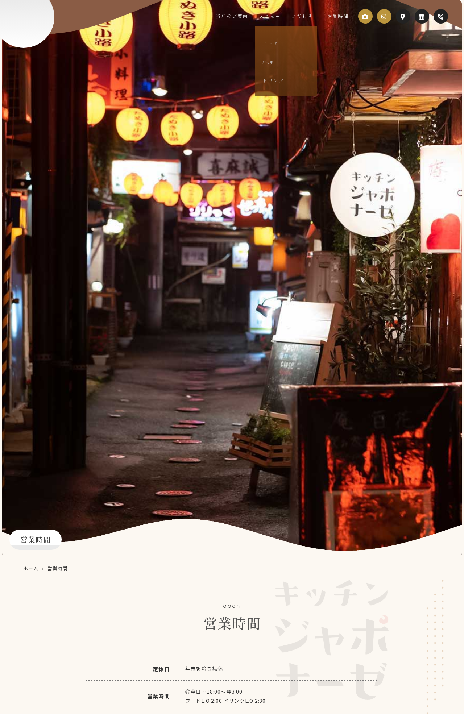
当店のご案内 (244, 16)
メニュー (278, 16)
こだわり (307, 16)
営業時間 (336, 16)
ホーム (30, 568)
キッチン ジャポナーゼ (41, 28)
